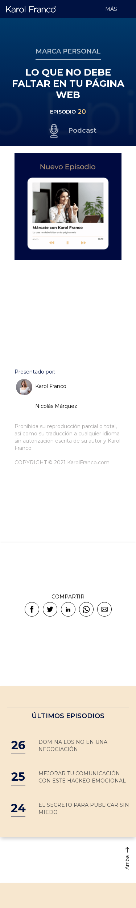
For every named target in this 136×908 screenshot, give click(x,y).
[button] (127, 9)
